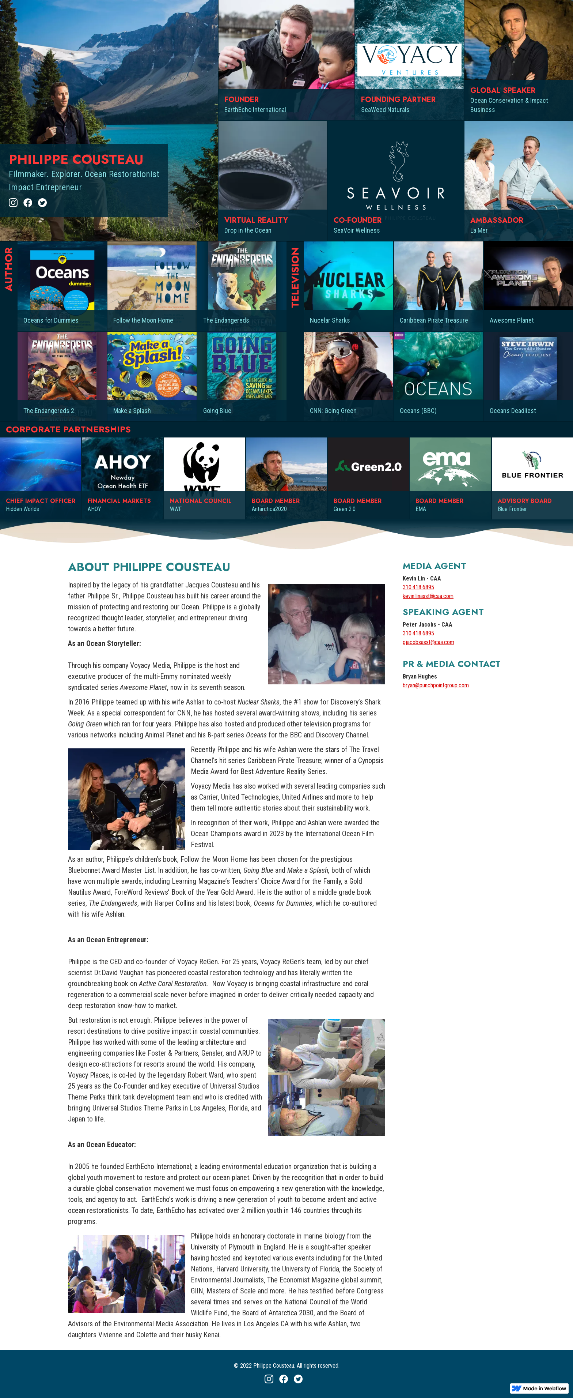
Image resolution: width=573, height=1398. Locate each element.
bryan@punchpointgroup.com (436, 685)
